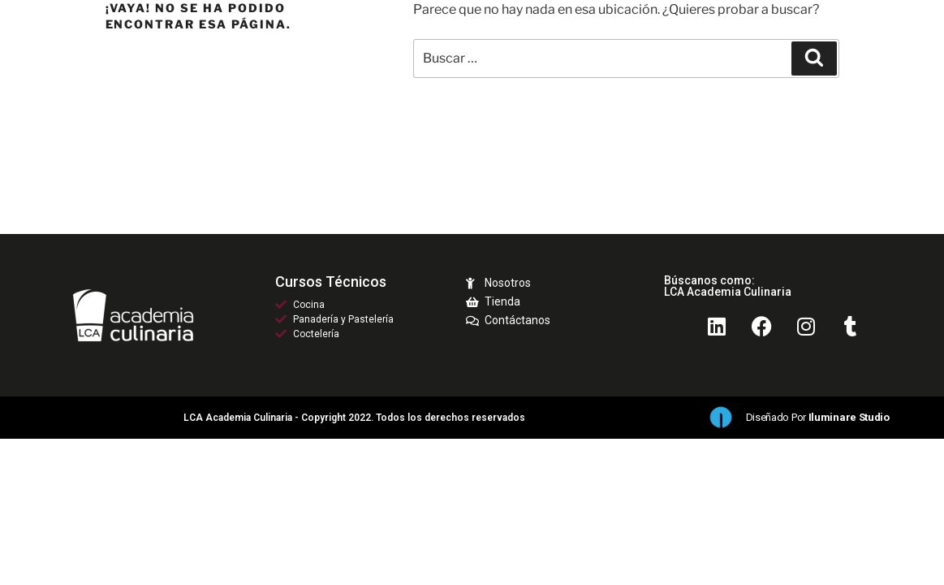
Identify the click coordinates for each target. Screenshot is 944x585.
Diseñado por (818, 417)
